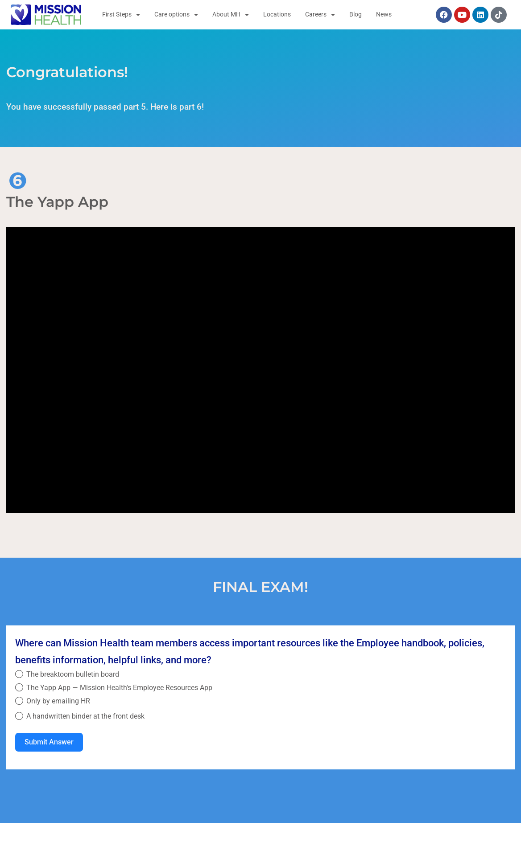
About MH (230, 14)
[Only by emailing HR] (19, 701)
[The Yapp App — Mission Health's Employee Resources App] (19, 687)
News (384, 14)
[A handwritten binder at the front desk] (19, 716)
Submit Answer (49, 742)
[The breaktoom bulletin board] (19, 674)
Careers (320, 14)
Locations (277, 14)
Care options (176, 14)
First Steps (121, 14)
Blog (355, 14)
